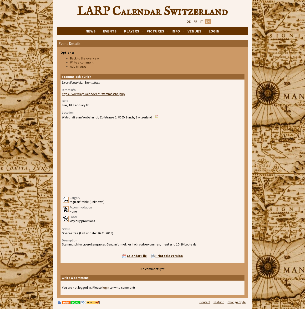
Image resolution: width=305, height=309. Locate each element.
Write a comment (81, 62)
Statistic (219, 302)
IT (201, 21)
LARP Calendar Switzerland (152, 11)
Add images (78, 66)
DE (189, 21)
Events (110, 31)
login (105, 288)
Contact (204, 302)
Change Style (237, 302)
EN (208, 21)
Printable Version (169, 256)
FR (195, 21)
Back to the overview (84, 58)
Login (214, 31)
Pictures (155, 31)
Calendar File (137, 256)
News (91, 31)
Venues (194, 31)
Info (176, 31)
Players (131, 31)
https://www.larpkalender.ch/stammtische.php (93, 94)
